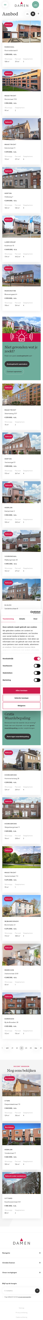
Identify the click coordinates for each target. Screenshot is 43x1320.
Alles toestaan (21, 690)
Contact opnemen (14, 372)
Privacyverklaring (21, 1312)
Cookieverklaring (21, 1317)
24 (26, 1048)
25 (31, 1048)
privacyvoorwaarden (24, 1297)
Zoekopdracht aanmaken (17, 364)
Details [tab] (22, 619)
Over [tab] (35, 619)
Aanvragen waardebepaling (18, 736)
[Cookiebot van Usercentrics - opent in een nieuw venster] (30, 612)
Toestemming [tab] (8, 619)
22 (17, 1048)
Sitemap (21, 1308)
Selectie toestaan (21, 698)
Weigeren (21, 706)
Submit (37, 1290)
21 (12, 1048)
